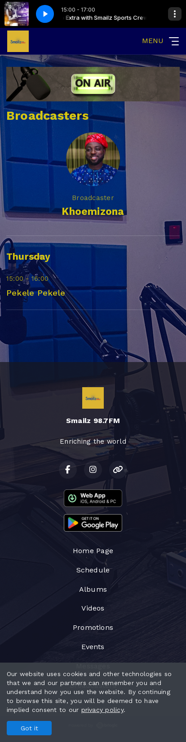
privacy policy (102, 709)
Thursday (28, 256)
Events (92, 646)
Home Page (93, 550)
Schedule (93, 570)
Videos (92, 608)
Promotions (93, 627)
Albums (93, 589)
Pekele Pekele (35, 292)
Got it (29, 728)
